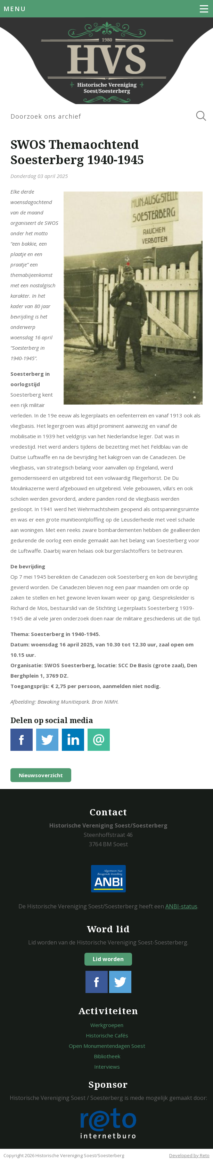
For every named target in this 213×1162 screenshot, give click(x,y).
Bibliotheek (107, 1056)
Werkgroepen (106, 1024)
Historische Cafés (107, 1035)
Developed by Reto (189, 1155)
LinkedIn (73, 744)
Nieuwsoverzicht (41, 775)
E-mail (99, 744)
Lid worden (108, 959)
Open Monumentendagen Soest (107, 1045)
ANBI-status (181, 906)
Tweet (47, 744)
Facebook (21, 744)
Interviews (107, 1066)
